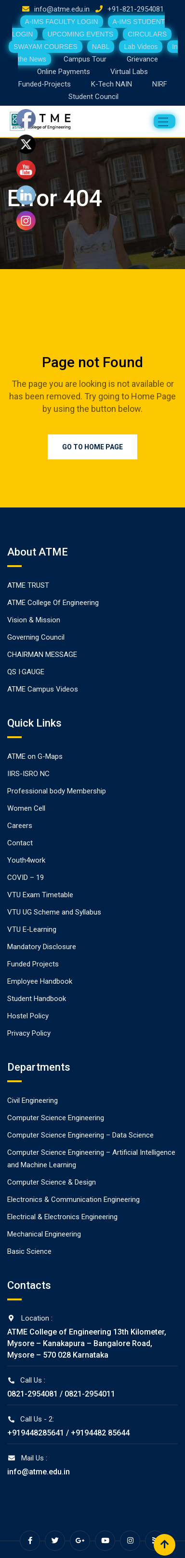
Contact (20, 843)
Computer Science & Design (51, 1182)
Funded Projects (33, 964)
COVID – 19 (25, 877)
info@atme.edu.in (62, 9)
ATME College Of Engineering (53, 602)
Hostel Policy (28, 1016)
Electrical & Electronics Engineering (62, 1216)
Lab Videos (141, 46)
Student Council (93, 96)
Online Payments (63, 71)
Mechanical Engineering (44, 1234)
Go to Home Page (92, 447)
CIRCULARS (147, 34)
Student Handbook (36, 998)
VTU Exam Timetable (40, 894)
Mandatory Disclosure (41, 946)
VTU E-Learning (31, 929)
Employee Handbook (39, 981)
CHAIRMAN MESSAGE (42, 654)
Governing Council (36, 637)
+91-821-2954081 (135, 9)
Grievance (142, 59)
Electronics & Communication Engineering (73, 1199)
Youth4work (26, 860)
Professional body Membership (56, 791)
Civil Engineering (32, 1100)
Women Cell (26, 808)
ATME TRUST (28, 585)
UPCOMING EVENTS (80, 34)
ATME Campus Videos (42, 689)
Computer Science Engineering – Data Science (80, 1135)
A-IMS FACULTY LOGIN (61, 21)
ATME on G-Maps (35, 756)
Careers (19, 825)
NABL (101, 46)
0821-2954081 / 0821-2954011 (61, 1393)
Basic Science (29, 1251)
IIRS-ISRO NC (28, 773)
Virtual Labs (129, 71)
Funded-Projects (44, 84)
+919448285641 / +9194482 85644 (68, 1432)
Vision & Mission (33, 620)
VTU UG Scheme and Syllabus (54, 912)
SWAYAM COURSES (45, 46)
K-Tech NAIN (111, 84)
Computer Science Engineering (55, 1117)
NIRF (159, 84)
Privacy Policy (29, 1033)
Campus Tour (85, 59)
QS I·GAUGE (25, 672)
